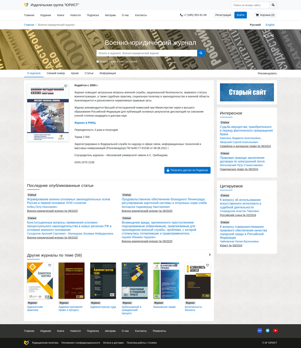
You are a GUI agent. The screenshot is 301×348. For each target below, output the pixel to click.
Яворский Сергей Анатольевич (239, 142)
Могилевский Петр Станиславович (241, 165)
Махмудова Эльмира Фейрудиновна (90, 233)
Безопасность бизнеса (193, 308)
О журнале (34, 73)
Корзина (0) (265, 15)
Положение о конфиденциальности (80, 342)
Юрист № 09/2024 (231, 245)
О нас (125, 15)
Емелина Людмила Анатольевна (240, 138)
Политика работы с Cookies (142, 342)
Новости (75, 15)
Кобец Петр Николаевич (42, 206)
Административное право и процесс (70, 308)
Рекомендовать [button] (267, 73)
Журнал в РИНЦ (85, 122)
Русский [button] (255, 24)
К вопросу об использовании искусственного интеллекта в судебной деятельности (240, 203)
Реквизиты (159, 330)
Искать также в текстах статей (118, 61)
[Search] (250, 5)
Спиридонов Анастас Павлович (239, 211)
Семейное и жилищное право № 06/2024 (245, 146)
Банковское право (164, 306)
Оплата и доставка (113, 342)
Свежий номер (56, 73)
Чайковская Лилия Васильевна (239, 241)
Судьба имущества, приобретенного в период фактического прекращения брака (246, 130)
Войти (240, 15)
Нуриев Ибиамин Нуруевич (138, 237)
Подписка (93, 15)
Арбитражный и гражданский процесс (131, 310)
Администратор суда (103, 306)
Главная (29, 15)
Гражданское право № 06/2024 (239, 169)
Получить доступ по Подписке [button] (187, 170)
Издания (45, 15)
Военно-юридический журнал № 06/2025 (52, 210)
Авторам (110, 15)
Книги (60, 15)
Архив (75, 73)
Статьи (89, 73)
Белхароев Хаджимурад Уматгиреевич (146, 206)
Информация (108, 73)
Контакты (141, 15)
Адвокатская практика (35, 308)
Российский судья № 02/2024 (238, 215)
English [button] (270, 24)
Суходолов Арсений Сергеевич (47, 233)
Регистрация (223, 15)
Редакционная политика (45, 342)
